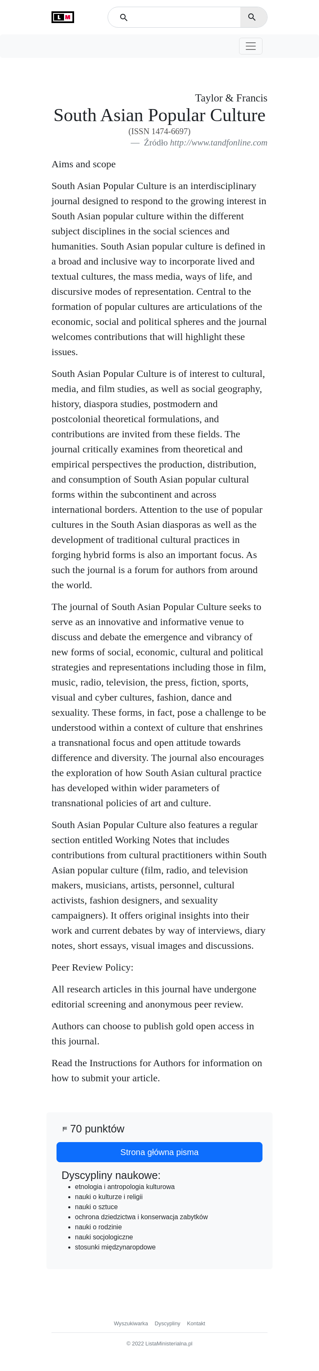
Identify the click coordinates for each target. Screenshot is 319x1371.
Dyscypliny (167, 1323)
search (252, 17)
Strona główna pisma (160, 1152)
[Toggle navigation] (250, 46)
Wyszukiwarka (131, 1323)
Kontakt (196, 1323)
